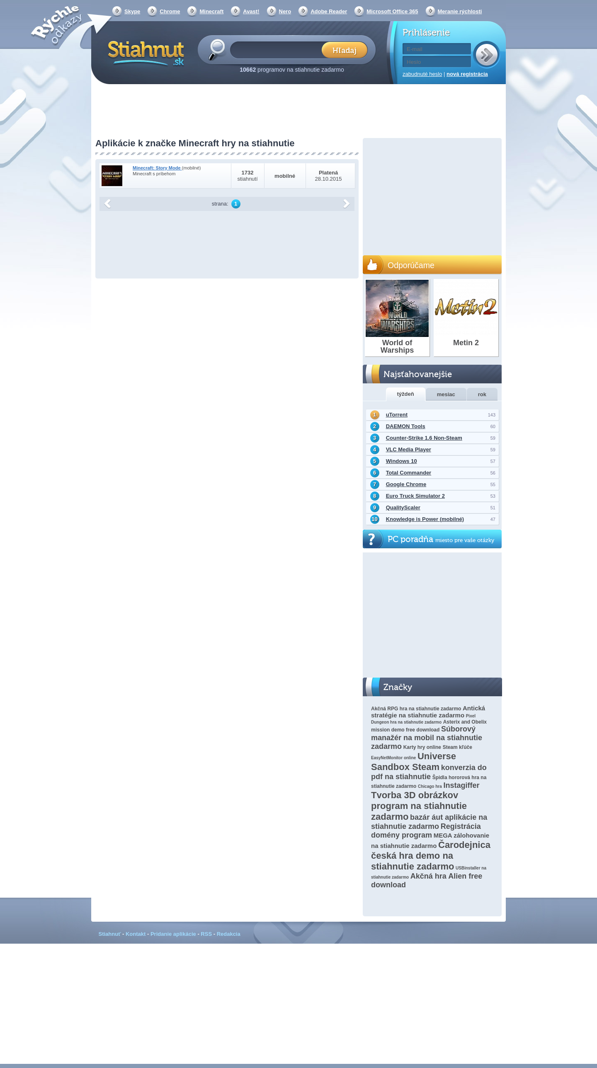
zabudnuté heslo (422, 74)
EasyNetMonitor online (393, 758)
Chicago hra (430, 786)
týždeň (405, 394)
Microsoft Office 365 (392, 11)
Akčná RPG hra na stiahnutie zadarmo (416, 709)
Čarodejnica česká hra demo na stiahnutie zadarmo (430, 856)
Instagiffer (461, 785)
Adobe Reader (329, 11)
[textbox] (278, 49)
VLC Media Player (408, 449)
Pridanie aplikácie (173, 934)
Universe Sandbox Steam (413, 761)
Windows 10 (401, 461)
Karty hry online (422, 747)
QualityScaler (403, 507)
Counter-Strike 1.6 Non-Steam (424, 438)
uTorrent (397, 415)
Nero (285, 11)
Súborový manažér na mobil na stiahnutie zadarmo (426, 738)
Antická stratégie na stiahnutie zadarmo (428, 712)
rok (482, 394)
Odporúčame (411, 265)
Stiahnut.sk (144, 52)
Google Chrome (406, 484)
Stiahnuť (110, 934)
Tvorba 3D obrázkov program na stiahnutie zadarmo (419, 806)
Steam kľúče (457, 747)
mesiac (446, 394)
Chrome (170, 11)
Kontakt (136, 934)
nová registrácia (467, 74)
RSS (206, 934)
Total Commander (409, 473)
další (346, 204)
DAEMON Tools (405, 426)
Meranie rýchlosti (460, 11)
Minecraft (211, 11)
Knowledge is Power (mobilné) (425, 519)
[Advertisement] (298, 112)
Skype (132, 11)
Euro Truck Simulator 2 (415, 496)
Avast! (251, 11)
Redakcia (228, 934)
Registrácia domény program (426, 830)
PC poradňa (441, 539)
